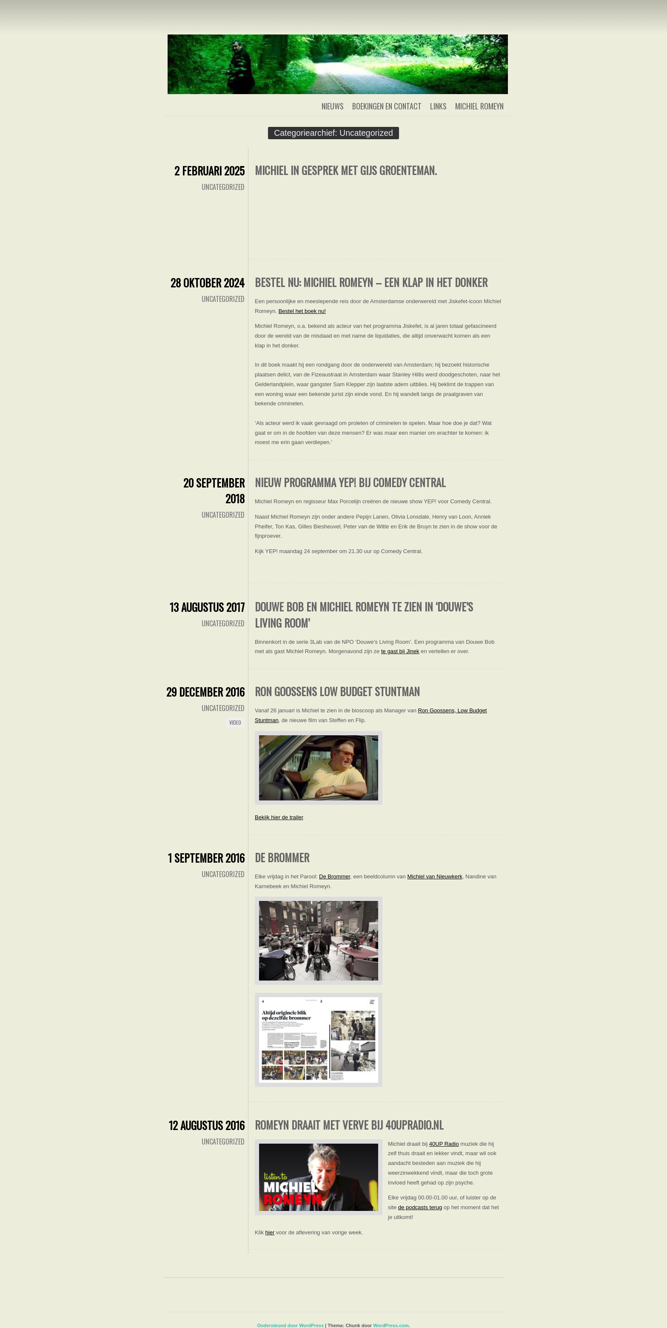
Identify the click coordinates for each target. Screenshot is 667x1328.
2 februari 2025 (209, 170)
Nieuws (333, 106)
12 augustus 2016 (207, 1125)
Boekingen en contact (387, 106)
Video (235, 722)
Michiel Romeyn (479, 106)
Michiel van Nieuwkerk (434, 876)
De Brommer (282, 857)
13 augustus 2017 (207, 607)
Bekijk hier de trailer (279, 817)
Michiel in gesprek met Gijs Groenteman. (345, 170)
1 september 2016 (206, 858)
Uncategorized (223, 187)
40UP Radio (444, 1144)
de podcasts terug (420, 1207)
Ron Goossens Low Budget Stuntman (337, 691)
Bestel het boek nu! (302, 311)
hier (270, 1232)
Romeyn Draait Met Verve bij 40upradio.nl (349, 1125)
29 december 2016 (205, 692)
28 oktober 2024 (208, 282)
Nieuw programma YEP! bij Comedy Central (350, 482)
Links (438, 106)
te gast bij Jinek (400, 651)
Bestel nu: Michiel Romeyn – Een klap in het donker (371, 282)
